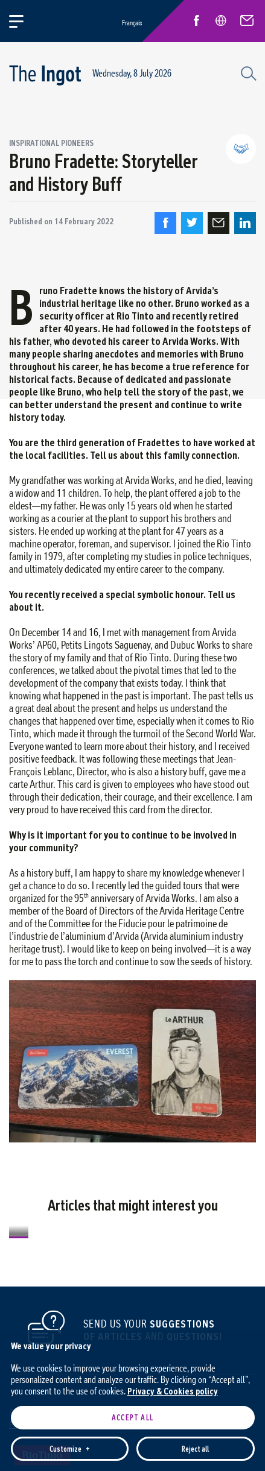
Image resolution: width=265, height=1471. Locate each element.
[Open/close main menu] (23, 21)
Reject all (195, 1386)
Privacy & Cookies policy (172, 1329)
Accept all (132, 1355)
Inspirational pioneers (51, 143)
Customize (69, 1387)
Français (132, 22)
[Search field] (247, 72)
